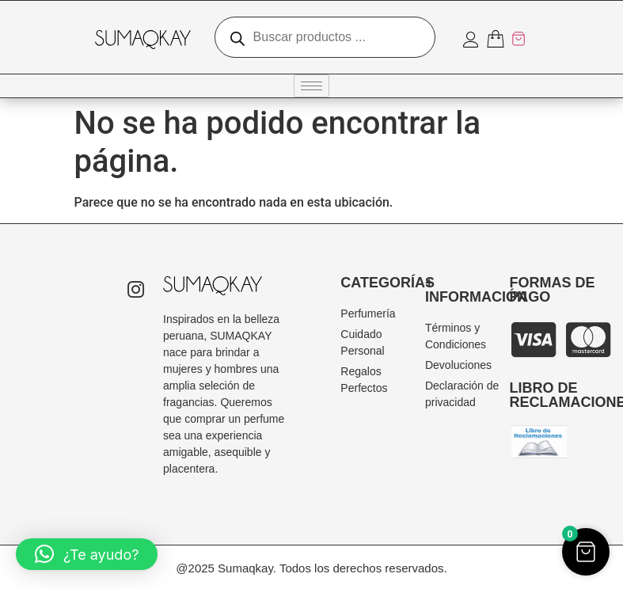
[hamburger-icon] (311, 85)
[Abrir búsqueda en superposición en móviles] (325, 37)
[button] (87, 554)
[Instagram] (135, 291)
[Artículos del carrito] (506, 39)
